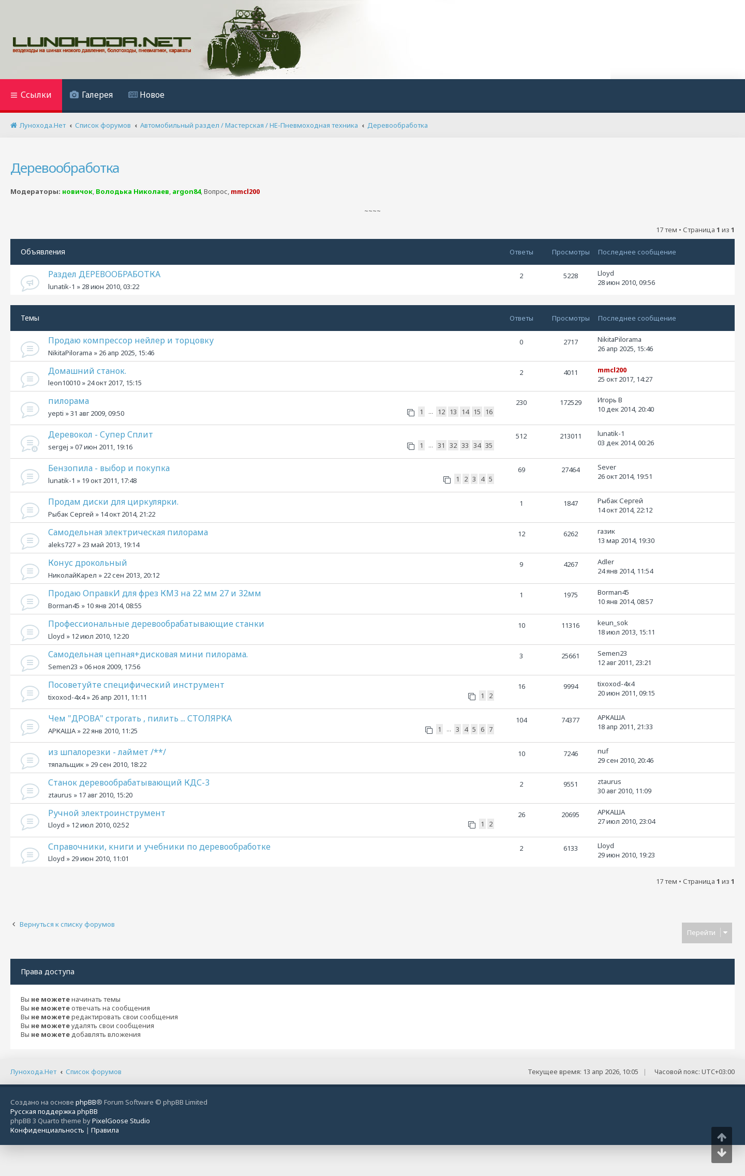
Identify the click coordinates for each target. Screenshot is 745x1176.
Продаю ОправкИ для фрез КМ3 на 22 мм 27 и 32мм (154, 593)
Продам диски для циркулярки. (113, 501)
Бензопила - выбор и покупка (109, 468)
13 (453, 411)
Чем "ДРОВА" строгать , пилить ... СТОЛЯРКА (140, 718)
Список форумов (94, 1071)
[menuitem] (91, 96)
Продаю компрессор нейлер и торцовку (131, 340)
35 (489, 445)
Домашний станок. (87, 370)
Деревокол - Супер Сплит (100, 434)
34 (477, 445)
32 (453, 445)
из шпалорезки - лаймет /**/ (107, 752)
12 (441, 411)
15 (477, 411)
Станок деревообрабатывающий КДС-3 (129, 782)
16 (489, 411)
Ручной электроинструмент (107, 813)
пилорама (68, 400)
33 (465, 445)
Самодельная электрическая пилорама (128, 532)
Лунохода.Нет (33, 1071)
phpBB (86, 1102)
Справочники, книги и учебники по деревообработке (159, 846)
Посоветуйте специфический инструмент (136, 684)
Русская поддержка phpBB (54, 1111)
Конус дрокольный (87, 562)
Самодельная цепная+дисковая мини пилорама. (148, 654)
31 (441, 445)
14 (465, 411)
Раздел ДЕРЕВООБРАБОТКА (104, 274)
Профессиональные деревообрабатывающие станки (156, 623)
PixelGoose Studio (121, 1120)
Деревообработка (65, 167)
